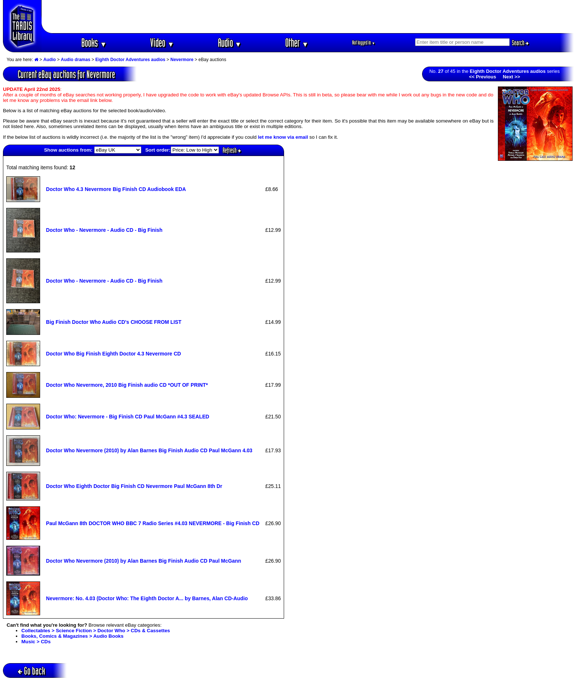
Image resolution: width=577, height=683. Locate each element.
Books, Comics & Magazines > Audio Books (72, 636)
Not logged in (363, 42)
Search (520, 43)
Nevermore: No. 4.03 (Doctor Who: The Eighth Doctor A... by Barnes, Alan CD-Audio (147, 598)
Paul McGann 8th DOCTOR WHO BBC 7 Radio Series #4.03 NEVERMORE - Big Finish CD (152, 523)
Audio (230, 42)
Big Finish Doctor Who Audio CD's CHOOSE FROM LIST (113, 322)
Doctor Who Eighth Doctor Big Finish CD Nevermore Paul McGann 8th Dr (134, 486)
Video (162, 42)
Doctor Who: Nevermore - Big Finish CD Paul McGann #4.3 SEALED (127, 417)
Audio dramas (75, 59)
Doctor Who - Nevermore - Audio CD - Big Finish (104, 230)
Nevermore (182, 59)
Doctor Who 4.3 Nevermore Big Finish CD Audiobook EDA (116, 189)
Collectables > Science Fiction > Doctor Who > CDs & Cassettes (95, 630)
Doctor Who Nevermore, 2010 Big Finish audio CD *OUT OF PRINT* (127, 385)
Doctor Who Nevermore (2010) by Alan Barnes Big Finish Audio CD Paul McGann (143, 561)
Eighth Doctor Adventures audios (130, 59)
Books (94, 42)
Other (297, 42)
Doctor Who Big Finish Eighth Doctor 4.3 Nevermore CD (113, 354)
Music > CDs (36, 641)
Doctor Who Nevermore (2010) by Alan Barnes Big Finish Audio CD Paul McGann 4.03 (149, 450)
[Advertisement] (308, 16)
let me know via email (283, 137)
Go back (31, 670)
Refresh (232, 150)
